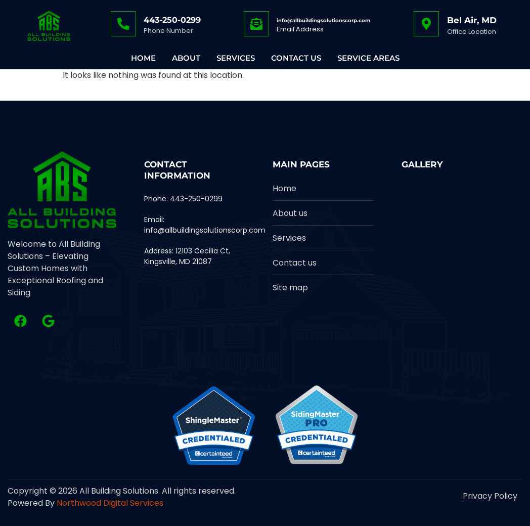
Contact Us (296, 58)
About (186, 58)
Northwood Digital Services (110, 503)
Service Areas (368, 58)
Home (143, 58)
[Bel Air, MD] (426, 23)
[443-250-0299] (123, 23)
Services (235, 58)
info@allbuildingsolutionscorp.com (323, 20)
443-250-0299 (172, 20)
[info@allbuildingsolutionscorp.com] (256, 23)
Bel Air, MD (472, 20)
